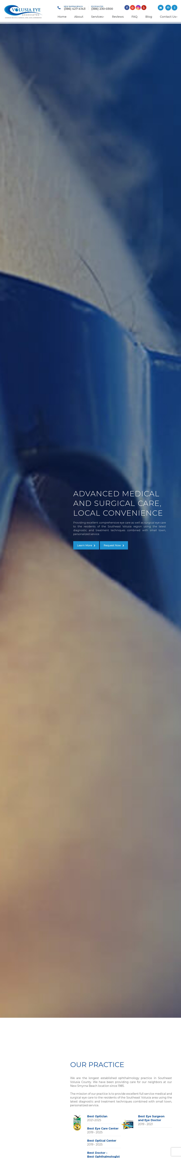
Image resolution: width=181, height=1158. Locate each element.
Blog (148, 16)
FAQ (134, 16)
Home (62, 16)
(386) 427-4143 (74, 8)
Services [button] (97, 16)
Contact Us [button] (168, 16)
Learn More (84, 545)
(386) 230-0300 (102, 8)
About (78, 16)
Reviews (118, 16)
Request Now (112, 545)
